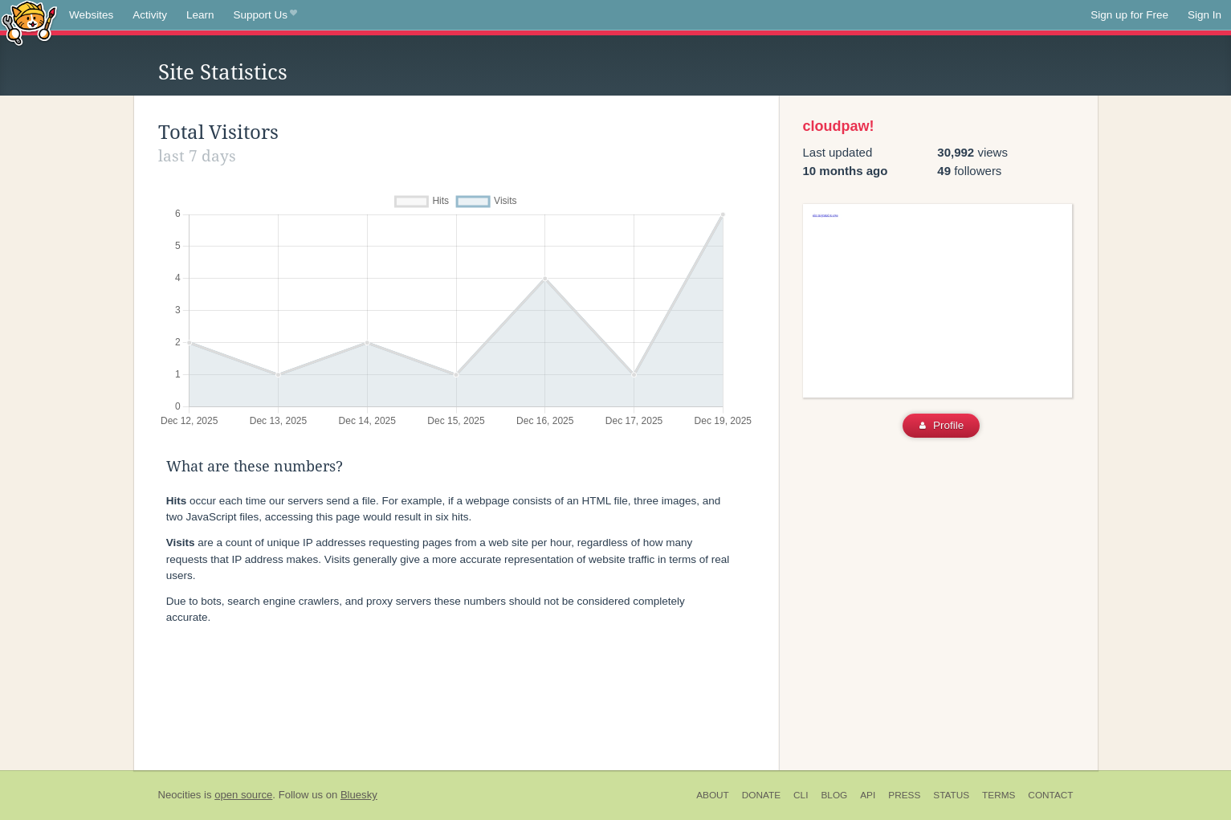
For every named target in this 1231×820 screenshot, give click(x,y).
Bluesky (358, 795)
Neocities (180, 795)
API (867, 795)
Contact (1050, 795)
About (712, 795)
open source (243, 795)
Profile (941, 425)
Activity (149, 15)
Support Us (265, 15)
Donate (761, 795)
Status (951, 795)
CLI (800, 795)
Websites (91, 15)
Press (904, 795)
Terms (998, 795)
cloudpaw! (838, 126)
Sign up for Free (1129, 15)
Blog (834, 795)
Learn (200, 15)
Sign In (1204, 15)
